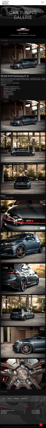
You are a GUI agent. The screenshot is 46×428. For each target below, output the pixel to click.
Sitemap (41, 426)
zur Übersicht (5, 391)
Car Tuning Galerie (4, 40)
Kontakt (8, 398)
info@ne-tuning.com (36, 413)
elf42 (11, 426)
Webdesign (6, 426)
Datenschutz (23, 398)
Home (3, 398)
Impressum (16, 398)
